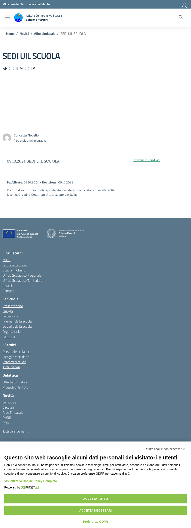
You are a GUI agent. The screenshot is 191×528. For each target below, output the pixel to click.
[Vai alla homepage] (38, 17)
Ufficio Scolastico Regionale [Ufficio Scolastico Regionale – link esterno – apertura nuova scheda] (22, 275)
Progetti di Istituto (15, 387)
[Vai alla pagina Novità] (24, 33)
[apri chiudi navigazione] (7, 17)
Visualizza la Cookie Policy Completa (30, 481)
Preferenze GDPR (95, 521)
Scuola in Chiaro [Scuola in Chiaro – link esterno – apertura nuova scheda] (14, 270)
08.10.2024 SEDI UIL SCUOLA (33, 161)
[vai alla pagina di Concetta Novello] (26, 135)
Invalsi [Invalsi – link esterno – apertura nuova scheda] (7, 285)
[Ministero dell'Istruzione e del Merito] (26, 4)
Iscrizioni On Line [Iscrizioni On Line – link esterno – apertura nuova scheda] (15, 265)
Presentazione (13, 305)
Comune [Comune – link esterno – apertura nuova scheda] (8, 290)
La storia (9, 336)
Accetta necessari (95, 510)
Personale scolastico (17, 351)
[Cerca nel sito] (181, 18)
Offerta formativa (15, 382)
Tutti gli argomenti (15, 431)
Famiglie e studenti (16, 356)
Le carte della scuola (17, 326)
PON (6, 422)
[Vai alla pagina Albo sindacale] (44, 33)
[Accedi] (184, 4)
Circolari (8, 407)
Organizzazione (13, 331)
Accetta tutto (95, 498)
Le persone (10, 316)
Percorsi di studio (14, 361)
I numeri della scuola (17, 321)
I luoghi (8, 311)
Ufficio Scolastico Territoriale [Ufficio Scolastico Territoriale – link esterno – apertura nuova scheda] (22, 280)
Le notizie (9, 402)
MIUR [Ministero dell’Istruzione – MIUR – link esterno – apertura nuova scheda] (6, 260)
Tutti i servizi (11, 367)
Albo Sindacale (13, 412)
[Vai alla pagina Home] (10, 33)
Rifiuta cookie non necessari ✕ (165, 449)
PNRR (7, 417)
